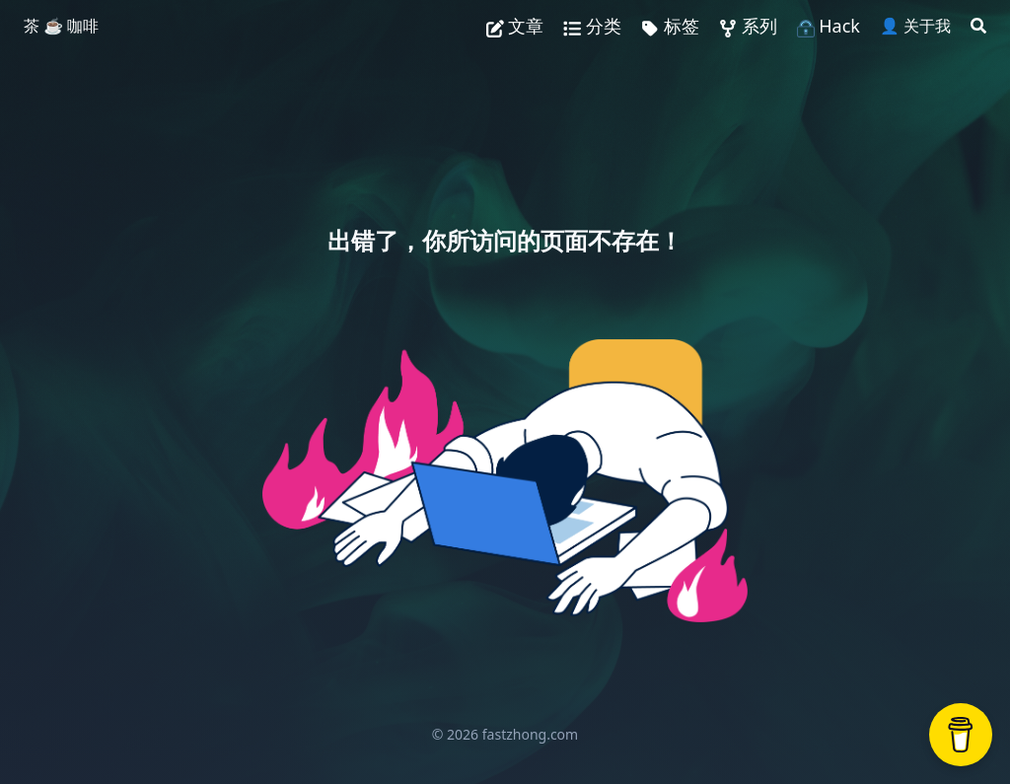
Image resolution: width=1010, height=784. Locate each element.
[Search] (978, 25)
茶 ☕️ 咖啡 (61, 25)
